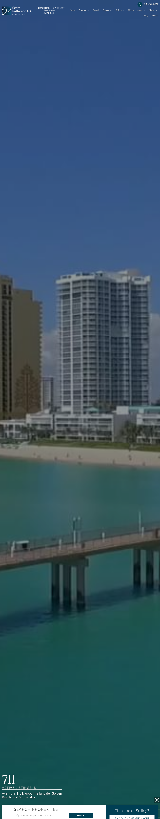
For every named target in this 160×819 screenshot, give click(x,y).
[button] (157, 800)
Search (96, 10)
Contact (154, 15)
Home (72, 10)
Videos (131, 10)
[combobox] (40, 815)
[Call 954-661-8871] (148, 4)
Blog (146, 15)
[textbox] (42, 815)
